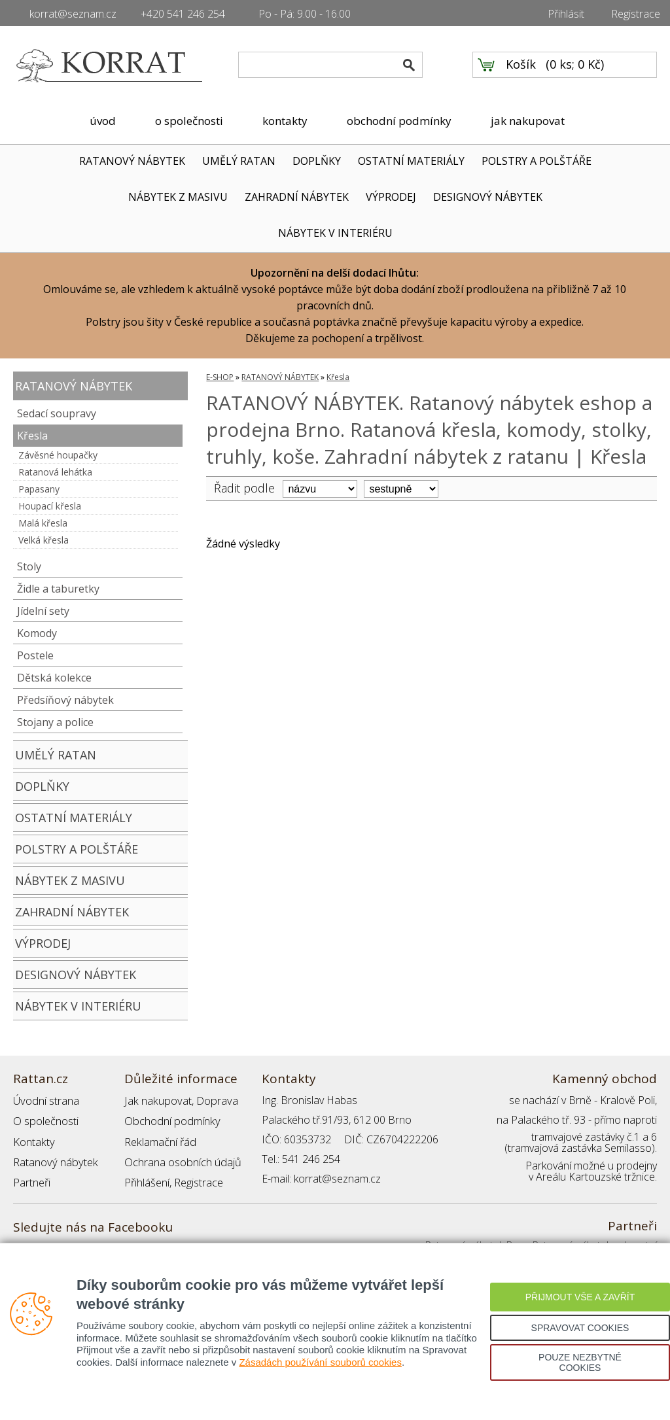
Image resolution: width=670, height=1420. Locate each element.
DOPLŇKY (316, 161)
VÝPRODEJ (391, 197)
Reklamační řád (159, 1139)
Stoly (29, 566)
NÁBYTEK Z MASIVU (178, 197)
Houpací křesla (49, 506)
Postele (35, 655)
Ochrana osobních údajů (181, 1159)
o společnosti (189, 120)
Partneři (31, 1178)
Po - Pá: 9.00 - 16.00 (304, 14)
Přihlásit (566, 14)
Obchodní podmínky (170, 1120)
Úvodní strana (45, 1100)
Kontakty (33, 1139)
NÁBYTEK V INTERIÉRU (335, 233)
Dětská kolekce (54, 677)
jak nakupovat (528, 120)
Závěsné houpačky (57, 455)
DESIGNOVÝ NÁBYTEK (487, 197)
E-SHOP (220, 377)
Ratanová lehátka (55, 472)
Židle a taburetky (58, 588)
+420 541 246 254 (183, 14)
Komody (37, 633)
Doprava (213, 1100)
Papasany (39, 489)
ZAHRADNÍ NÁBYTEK (297, 197)
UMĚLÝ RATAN (238, 161)
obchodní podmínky (399, 120)
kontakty (285, 120)
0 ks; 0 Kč (575, 66)
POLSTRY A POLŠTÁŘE (536, 161)
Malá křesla (42, 523)
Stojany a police (55, 722)
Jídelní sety (43, 611)
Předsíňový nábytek (65, 700)
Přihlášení (146, 1178)
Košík (521, 66)
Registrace (635, 14)
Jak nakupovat (156, 1100)
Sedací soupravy (56, 413)
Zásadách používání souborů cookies (320, 1362)
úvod (103, 120)
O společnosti (45, 1120)
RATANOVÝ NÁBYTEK (132, 161)
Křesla (32, 435)
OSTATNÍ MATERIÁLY (411, 161)
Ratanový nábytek (54, 1159)
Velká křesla (43, 540)
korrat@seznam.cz (72, 14)
